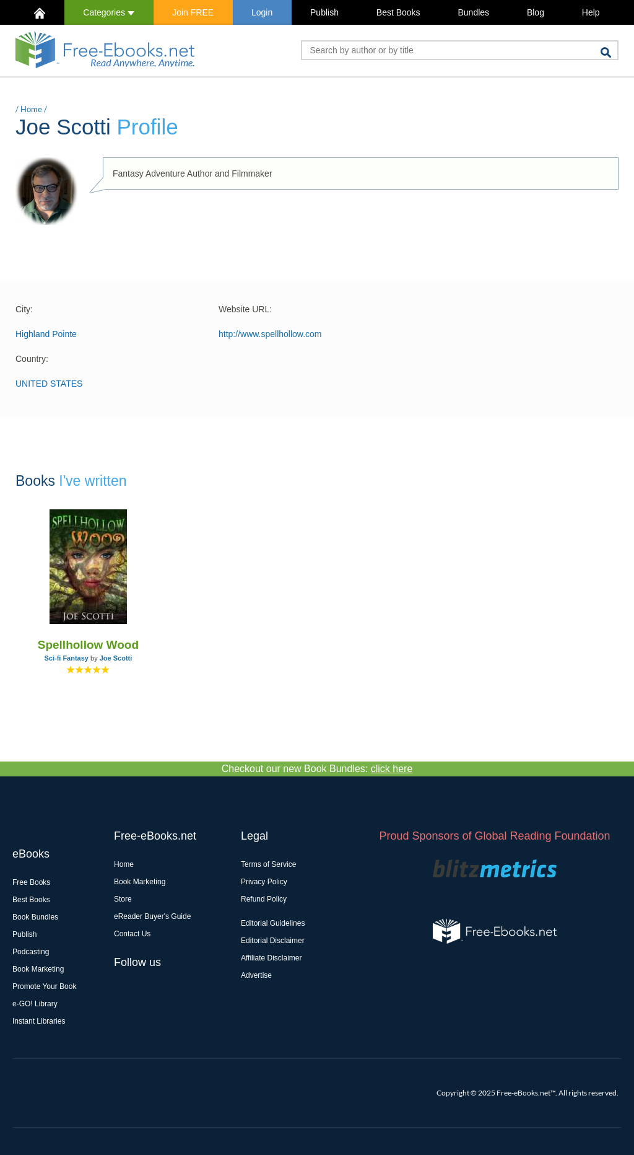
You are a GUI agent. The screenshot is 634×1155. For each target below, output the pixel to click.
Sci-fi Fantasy (66, 658)
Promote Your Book (44, 986)
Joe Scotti (116, 658)
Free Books (31, 882)
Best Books (398, 12)
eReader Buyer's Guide (152, 916)
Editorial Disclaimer (273, 940)
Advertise (256, 975)
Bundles (473, 12)
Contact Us (132, 933)
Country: (31, 359)
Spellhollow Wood (88, 644)
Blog (535, 12)
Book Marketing (38, 969)
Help (591, 12)
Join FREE (193, 12)
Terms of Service (268, 864)
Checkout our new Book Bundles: (317, 768)
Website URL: (245, 309)
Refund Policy (264, 899)
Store (123, 899)
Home (31, 109)
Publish (324, 12)
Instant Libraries (38, 1021)
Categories (108, 12)
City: (24, 309)
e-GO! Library (35, 1003)
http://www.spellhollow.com (270, 334)
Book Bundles (35, 917)
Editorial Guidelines (273, 923)
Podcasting (30, 951)
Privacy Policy (264, 881)
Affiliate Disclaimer (271, 958)
